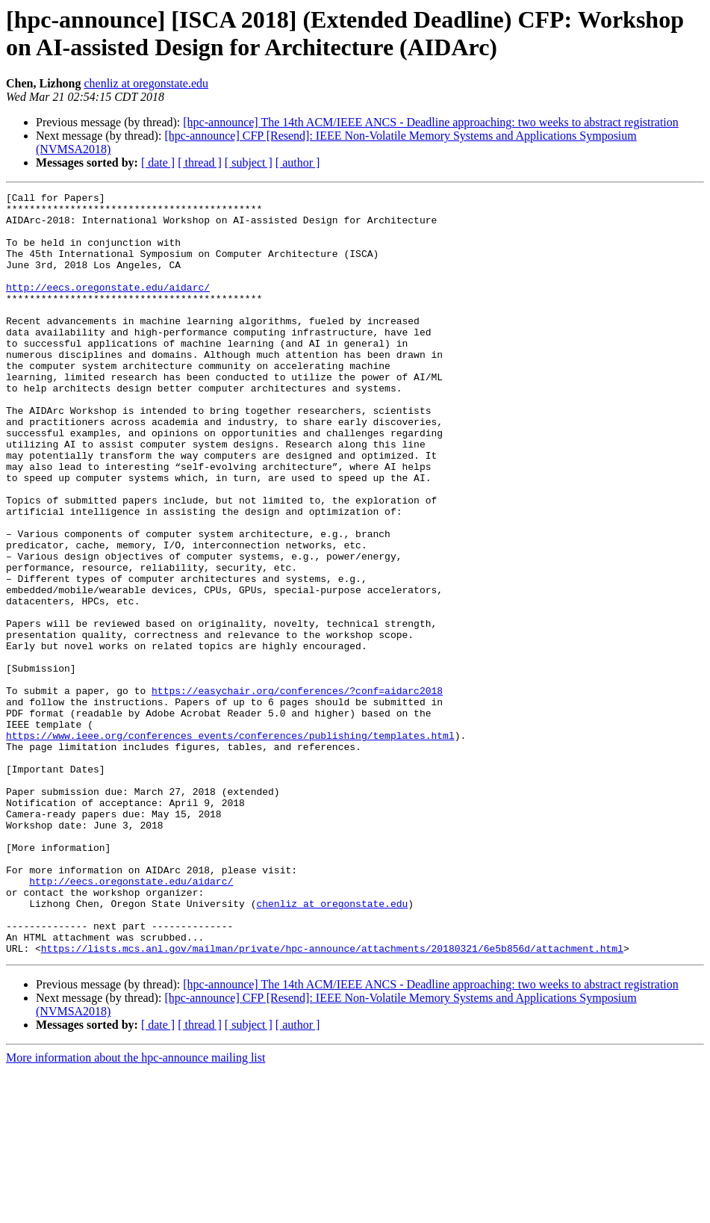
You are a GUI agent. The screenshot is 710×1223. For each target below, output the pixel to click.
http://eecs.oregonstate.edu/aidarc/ (108, 307)
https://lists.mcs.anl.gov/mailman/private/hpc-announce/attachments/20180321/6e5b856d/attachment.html (332, 1100)
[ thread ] (200, 162)
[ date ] (158, 162)
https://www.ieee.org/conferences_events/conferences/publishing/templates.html (230, 845)
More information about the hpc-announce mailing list (135, 1210)
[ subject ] (249, 162)
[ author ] (297, 162)
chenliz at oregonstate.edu (146, 83)
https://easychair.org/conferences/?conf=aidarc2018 (297, 791)
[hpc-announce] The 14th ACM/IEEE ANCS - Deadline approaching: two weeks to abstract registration (431, 122)
